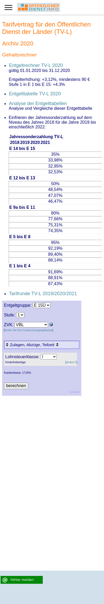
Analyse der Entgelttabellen (38, 103)
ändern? (71, 362)
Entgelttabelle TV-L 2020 (35, 93)
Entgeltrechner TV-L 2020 (36, 65)
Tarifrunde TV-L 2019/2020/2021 (43, 293)
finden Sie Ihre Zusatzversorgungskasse (28, 330)
